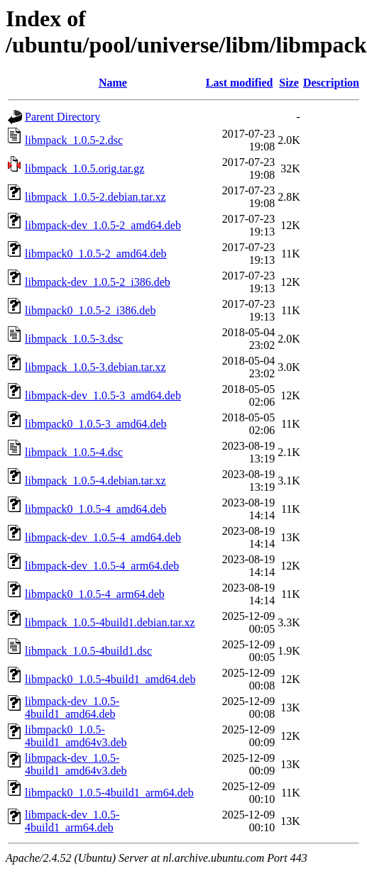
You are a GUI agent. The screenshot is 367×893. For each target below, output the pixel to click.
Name (113, 83)
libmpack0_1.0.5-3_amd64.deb (96, 424)
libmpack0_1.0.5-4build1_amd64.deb (110, 679)
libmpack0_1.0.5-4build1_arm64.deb (109, 793)
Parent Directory (62, 117)
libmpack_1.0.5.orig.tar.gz (84, 168)
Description (331, 83)
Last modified (239, 83)
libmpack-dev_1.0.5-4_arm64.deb (102, 566)
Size (289, 83)
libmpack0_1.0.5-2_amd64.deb (96, 254)
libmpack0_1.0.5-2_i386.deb (90, 310)
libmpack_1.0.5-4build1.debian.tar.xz (110, 622)
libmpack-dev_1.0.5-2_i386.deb (97, 282)
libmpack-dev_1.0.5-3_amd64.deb (103, 395)
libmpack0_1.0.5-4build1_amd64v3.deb (76, 735)
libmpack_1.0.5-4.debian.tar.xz (95, 481)
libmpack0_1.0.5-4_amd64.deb (96, 509)
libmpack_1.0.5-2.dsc (74, 140)
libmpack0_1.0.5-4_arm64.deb (95, 594)
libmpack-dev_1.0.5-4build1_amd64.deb (72, 707)
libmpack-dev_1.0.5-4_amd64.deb (103, 537)
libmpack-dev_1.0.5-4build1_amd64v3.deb (76, 764)
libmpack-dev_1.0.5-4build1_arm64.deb (72, 821)
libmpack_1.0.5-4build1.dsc (88, 651)
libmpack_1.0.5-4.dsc (74, 452)
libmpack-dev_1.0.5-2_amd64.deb (103, 225)
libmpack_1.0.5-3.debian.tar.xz (95, 367)
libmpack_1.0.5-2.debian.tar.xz (95, 197)
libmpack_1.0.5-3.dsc (74, 339)
